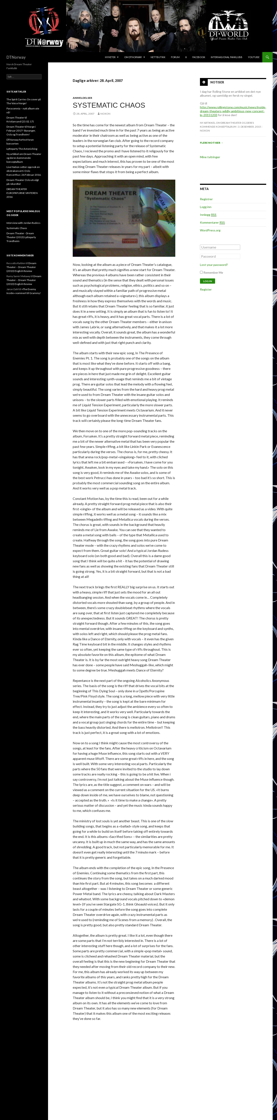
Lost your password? (214, 265)
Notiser (217, 82)
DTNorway (16, 57)
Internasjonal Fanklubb (226, 57)
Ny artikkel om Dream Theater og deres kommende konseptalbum (23, 157)
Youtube (253, 57)
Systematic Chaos (109, 105)
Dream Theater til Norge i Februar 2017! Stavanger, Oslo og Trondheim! (21, 130)
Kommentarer (212, 222)
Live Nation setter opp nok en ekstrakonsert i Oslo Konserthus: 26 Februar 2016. (23, 170)
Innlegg (208, 215)
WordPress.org (210, 230)
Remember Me (213, 272)
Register (206, 289)
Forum (175, 57)
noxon (105, 113)
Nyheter (110, 57)
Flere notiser (211, 142)
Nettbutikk (158, 57)
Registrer (206, 199)
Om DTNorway (133, 57)
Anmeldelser (82, 97)
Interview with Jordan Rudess (23, 222)
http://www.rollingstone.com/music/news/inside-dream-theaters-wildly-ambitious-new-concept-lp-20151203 (233, 111)
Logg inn (205, 207)
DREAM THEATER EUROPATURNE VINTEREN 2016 (22, 192)
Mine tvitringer (210, 157)
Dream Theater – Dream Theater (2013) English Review (21, 267)
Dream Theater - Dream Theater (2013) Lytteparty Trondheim (21, 237)
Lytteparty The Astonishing (21, 148)
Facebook (198, 57)
